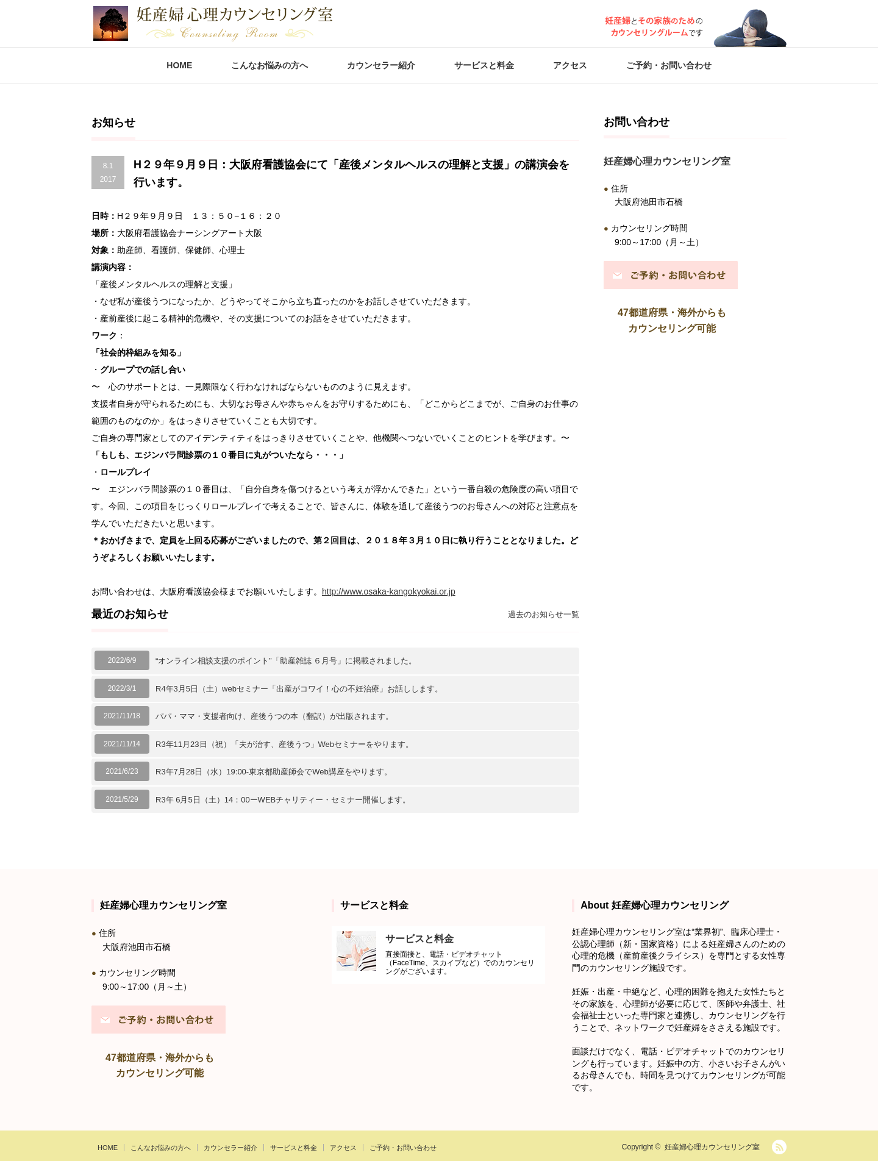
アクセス (570, 65)
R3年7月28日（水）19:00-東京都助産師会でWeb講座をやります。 (273, 771)
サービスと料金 (484, 65)
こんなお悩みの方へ (269, 65)
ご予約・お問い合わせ (669, 65)
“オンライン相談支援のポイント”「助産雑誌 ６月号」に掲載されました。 (285, 660)
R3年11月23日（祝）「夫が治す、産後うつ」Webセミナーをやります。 (284, 744)
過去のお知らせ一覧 (543, 614)
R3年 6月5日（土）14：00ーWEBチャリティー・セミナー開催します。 (282, 799)
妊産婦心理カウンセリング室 (712, 1147)
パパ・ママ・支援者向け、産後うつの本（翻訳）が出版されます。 (274, 716)
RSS (779, 1147)
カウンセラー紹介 (381, 65)
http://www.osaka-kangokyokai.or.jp (388, 591)
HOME (179, 65)
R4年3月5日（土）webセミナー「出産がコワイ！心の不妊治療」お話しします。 (299, 688)
